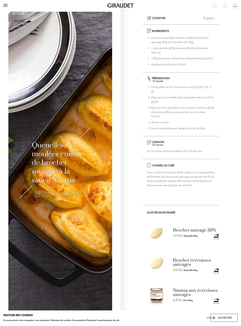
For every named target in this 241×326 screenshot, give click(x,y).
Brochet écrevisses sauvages (192, 262)
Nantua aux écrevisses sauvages (195, 292)
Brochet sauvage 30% (194, 230)
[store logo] (120, 5)
